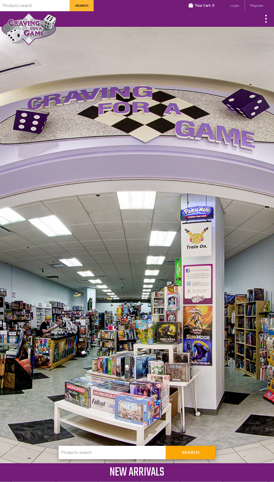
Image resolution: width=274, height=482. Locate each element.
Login (234, 5)
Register (256, 5)
